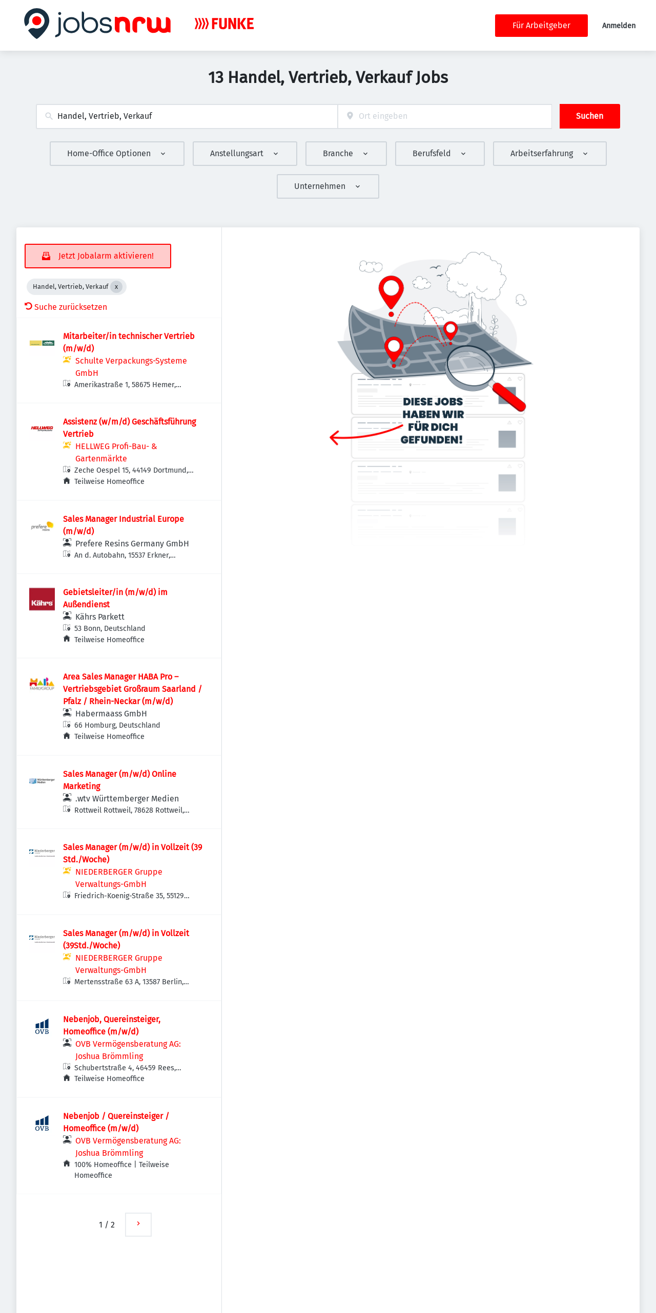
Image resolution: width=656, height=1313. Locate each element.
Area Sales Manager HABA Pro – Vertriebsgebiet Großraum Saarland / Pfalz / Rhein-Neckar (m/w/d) (132, 689)
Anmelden (619, 26)
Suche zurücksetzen (66, 307)
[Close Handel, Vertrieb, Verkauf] (116, 287)
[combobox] (187, 116)
